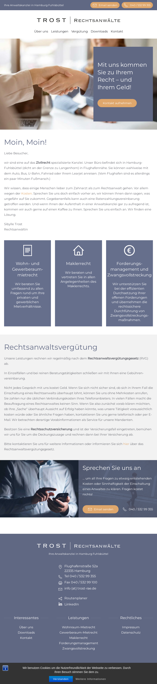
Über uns (41, 31)
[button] (149, 672)
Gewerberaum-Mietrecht (78, 632)
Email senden (105, 5)
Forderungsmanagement (78, 643)
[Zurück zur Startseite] (78, 20)
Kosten (26, 193)
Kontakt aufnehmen (117, 103)
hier (126, 444)
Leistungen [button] (59, 31)
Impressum (131, 627)
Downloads (99, 31)
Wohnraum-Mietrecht (78, 627)
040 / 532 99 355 (137, 5)
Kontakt (117, 31)
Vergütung (79, 31)
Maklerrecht (78, 638)
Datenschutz (131, 632)
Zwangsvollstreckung (78, 648)
